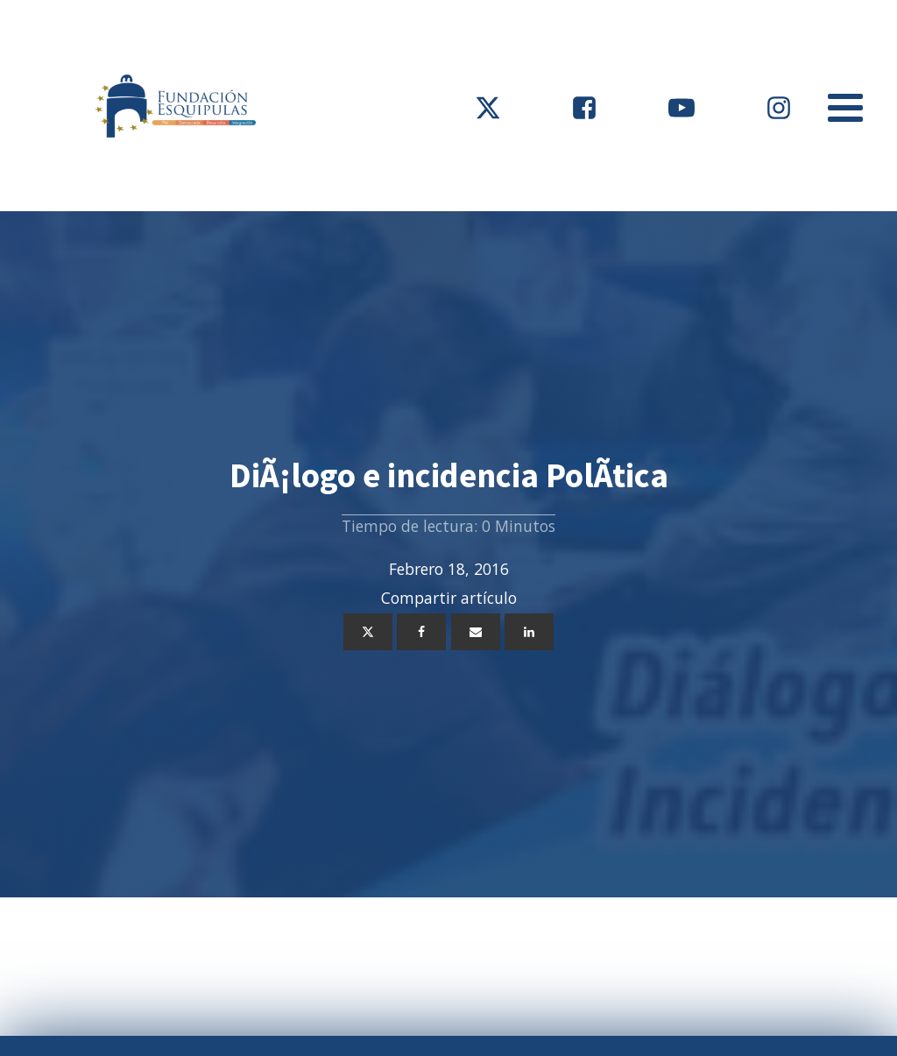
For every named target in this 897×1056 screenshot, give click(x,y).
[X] (367, 631)
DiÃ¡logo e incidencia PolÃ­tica (449, 475)
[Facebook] (421, 631)
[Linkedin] (529, 631)
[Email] (475, 631)
